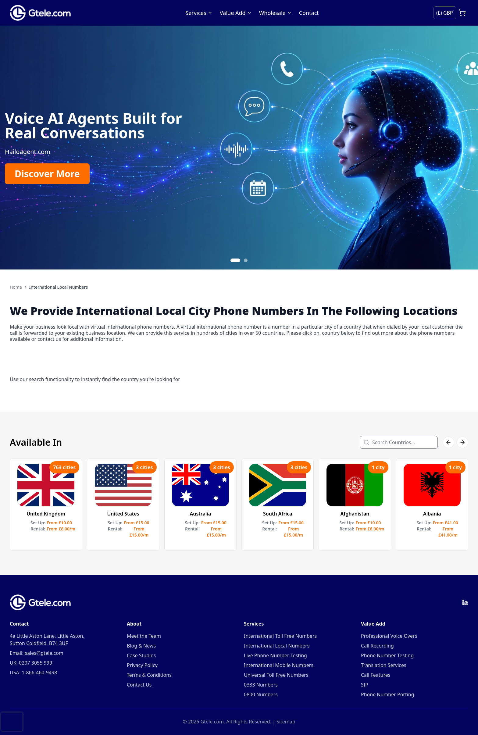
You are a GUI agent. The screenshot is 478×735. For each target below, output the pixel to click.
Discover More (47, 173)
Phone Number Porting (387, 694)
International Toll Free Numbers (280, 636)
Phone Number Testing (387, 655)
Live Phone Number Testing (275, 655)
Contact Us (139, 684)
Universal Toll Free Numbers (276, 675)
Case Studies (141, 655)
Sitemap (285, 721)
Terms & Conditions (149, 675)
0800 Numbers (261, 694)
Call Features (375, 675)
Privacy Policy (142, 665)
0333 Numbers (261, 684)
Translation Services (383, 665)
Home (16, 287)
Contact (309, 12)
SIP (364, 684)
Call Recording (377, 645)
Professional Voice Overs (389, 636)
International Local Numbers (276, 645)
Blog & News (141, 645)
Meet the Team (144, 636)
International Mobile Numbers (278, 665)
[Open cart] (462, 13)
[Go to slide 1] (235, 260)
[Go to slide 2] (246, 260)
